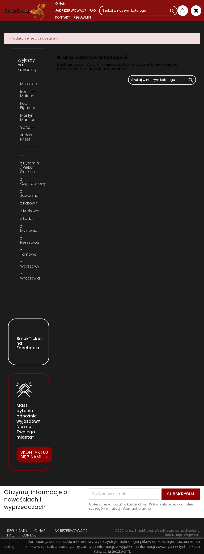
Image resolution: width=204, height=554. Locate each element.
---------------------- (29, 151)
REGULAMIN (82, 17)
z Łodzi (26, 218)
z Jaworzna (29, 193)
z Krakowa (29, 211)
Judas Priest (26, 137)
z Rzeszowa (29, 240)
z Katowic (29, 203)
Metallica (28, 84)
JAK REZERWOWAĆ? (70, 10)
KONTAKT (30, 535)
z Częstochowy (30, 181)
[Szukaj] (138, 10)
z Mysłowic (28, 228)
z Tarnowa (28, 252)
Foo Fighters (27, 105)
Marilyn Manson (28, 117)
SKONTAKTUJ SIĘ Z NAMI (34, 454)
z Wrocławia (30, 276)
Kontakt (62, 17)
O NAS (60, 3)
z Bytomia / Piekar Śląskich (29, 167)
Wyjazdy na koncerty (27, 65)
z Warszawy (29, 264)
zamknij (8, 546)
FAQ (93, 10)
